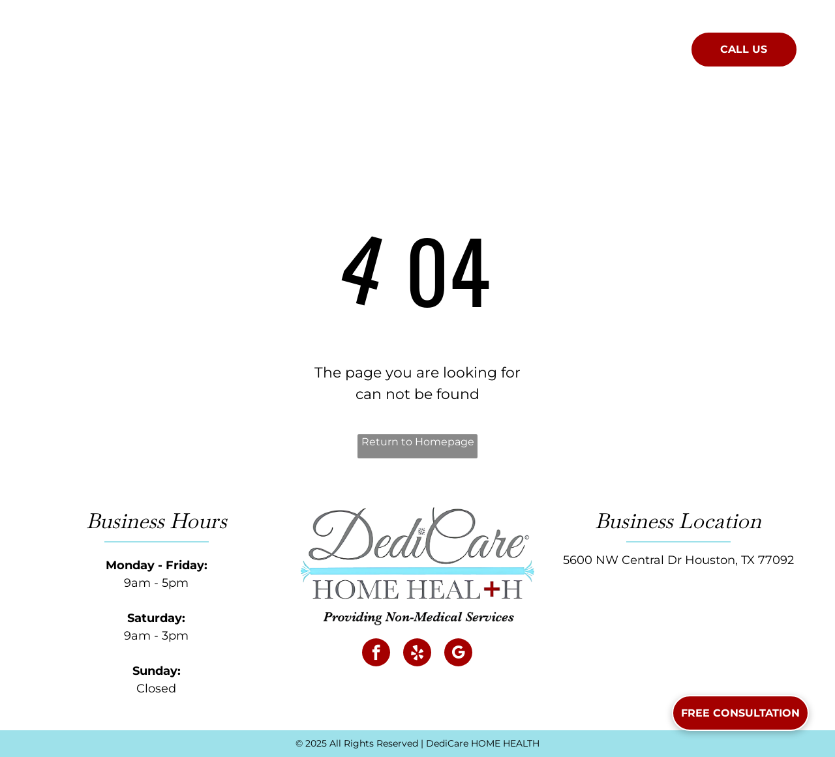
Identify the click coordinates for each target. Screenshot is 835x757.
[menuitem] (290, 47)
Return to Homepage (417, 442)
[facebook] (376, 654)
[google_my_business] (458, 654)
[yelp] (417, 654)
